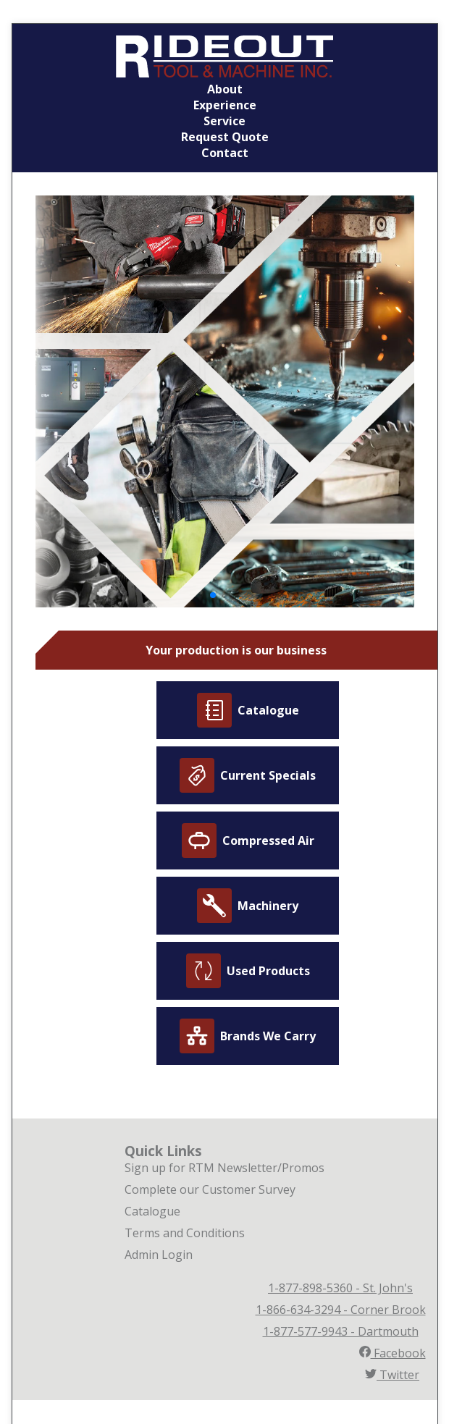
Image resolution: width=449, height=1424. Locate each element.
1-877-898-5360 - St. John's (340, 1288)
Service (224, 121)
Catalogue (248, 710)
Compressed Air (248, 840)
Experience (224, 105)
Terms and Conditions (185, 1233)
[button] (213, 595)
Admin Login (159, 1255)
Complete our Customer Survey (210, 1189)
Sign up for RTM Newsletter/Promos (224, 1168)
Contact (224, 153)
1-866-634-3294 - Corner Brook (341, 1310)
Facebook (392, 1353)
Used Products (248, 970)
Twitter (392, 1375)
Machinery (247, 905)
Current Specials (248, 775)
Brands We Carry (248, 1036)
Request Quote (225, 137)
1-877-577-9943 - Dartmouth (341, 1331)
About (225, 89)
